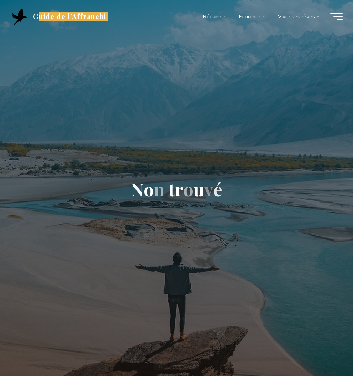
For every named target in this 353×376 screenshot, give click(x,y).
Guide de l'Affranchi (69, 16)
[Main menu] (336, 16)
